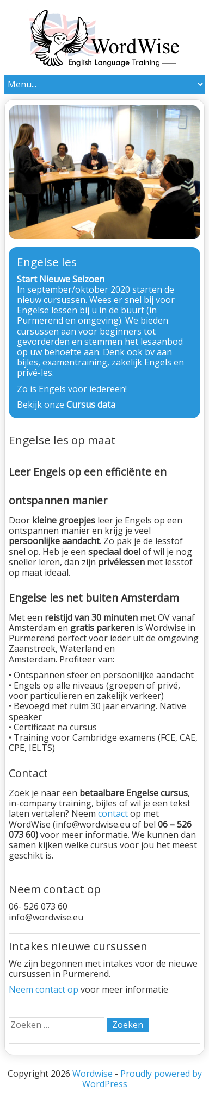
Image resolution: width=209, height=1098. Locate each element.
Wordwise (92, 1074)
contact (114, 813)
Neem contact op (43, 989)
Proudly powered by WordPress (142, 1079)
